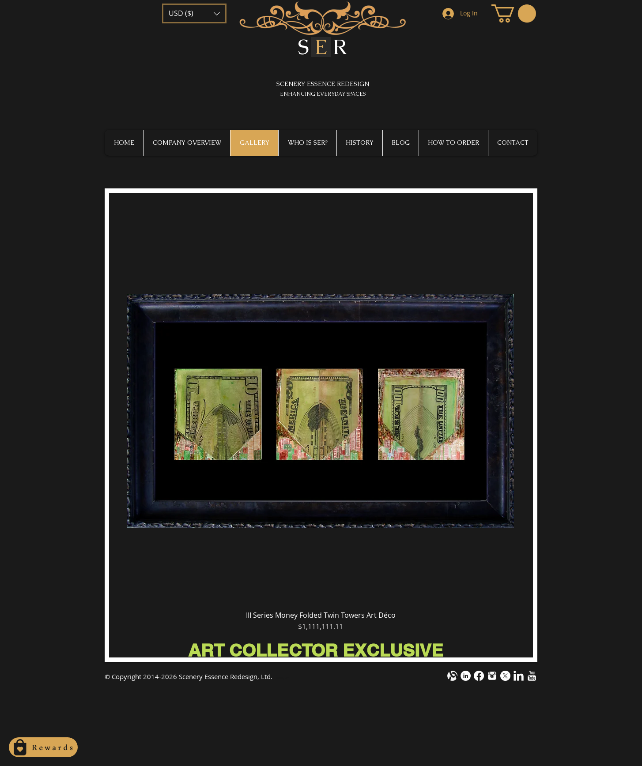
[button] (194, 13)
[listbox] (194, 13)
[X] (505, 676)
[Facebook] (479, 676)
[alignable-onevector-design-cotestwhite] (452, 676)
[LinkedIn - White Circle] (466, 676)
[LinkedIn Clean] (519, 676)
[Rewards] (43, 747)
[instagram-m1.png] (492, 676)
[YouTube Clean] (532, 676)
